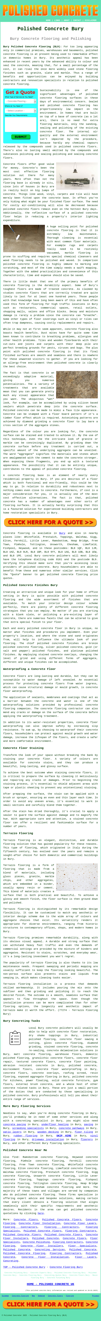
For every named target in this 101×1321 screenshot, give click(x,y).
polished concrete (84, 1209)
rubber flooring (25, 1135)
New (33, 1296)
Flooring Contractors (20, 1227)
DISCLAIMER (90, 20)
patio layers (12, 1132)
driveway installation (48, 1139)
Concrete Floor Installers (42, 1245)
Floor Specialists (82, 1245)
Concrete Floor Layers (80, 1223)
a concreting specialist (30, 1120)
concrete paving (14, 1124)
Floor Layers (85, 1257)
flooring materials (54, 124)
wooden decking (48, 1132)
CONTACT (77, 20)
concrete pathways (71, 1128)
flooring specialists (65, 1143)
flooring (48, 171)
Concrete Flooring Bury (66, 1267)
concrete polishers (56, 555)
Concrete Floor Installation (39, 1223)
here (41, 1213)
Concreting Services (50, 1249)
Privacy (95, 1296)
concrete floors (15, 1073)
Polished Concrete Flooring (24, 1253)
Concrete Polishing (36, 1242)
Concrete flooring (16, 533)
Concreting (10, 1260)
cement (45, 457)
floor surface (73, 201)
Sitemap (5, 1296)
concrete (43, 567)
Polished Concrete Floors (61, 1219)
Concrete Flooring (20, 1296)
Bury (62, 533)
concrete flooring (76, 105)
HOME (48, 20)
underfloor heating (55, 1124)
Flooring (70, 1296)
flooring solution (64, 1202)
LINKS (57, 20)
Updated (41, 1296)
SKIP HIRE (63, 1135)
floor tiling (84, 1132)
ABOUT (67, 20)
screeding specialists (28, 1128)
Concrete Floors (26, 1219)
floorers (87, 1139)
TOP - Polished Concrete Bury (24, 1267)
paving (88, 1124)
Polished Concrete (45, 1238)
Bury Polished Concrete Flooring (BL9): (32, 46)
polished (60, 362)
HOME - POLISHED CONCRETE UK (50, 1284)
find (15, 1157)
